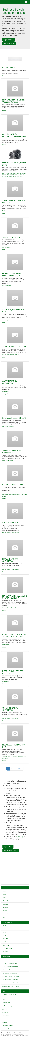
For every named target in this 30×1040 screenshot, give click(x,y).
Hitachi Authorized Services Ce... (10, 979)
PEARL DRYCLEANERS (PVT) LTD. (12, 672)
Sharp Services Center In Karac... (10, 966)
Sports (4, 932)
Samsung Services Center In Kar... (11, 976)
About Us (4, 1009)
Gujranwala (5, 914)
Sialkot (4, 897)
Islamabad (5, 901)
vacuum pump (16, 173)
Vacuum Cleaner (6, 354)
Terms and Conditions (7, 1019)
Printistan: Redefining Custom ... (10, 963)
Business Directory (7, 1006)
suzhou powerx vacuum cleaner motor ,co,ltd (12, 274)
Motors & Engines (6, 285)
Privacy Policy (5, 1015)
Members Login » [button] (9, 43)
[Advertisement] (15, 868)
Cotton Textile (5, 945)
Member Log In (6, 1002)
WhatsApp (19, 837)
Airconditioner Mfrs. (15, 756)
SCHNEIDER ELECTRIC (13, 485)
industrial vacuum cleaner (8, 176)
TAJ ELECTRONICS (11, 237)
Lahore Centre (8, 67)
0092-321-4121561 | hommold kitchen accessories (14, 135)
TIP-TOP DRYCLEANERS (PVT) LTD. (13, 201)
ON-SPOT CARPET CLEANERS (10, 709)
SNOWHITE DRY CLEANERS (9, 382)
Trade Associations (7, 948)
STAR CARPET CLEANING (14, 346)
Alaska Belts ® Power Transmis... (10, 986)
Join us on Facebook (7, 1025)
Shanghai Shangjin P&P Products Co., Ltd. (12, 451)
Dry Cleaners (5, 210)
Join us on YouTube (7, 1029)
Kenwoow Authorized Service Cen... (11, 983)
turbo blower (21, 174)
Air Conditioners (6, 756)
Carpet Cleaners (15, 354)
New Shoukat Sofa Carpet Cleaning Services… (13, 101)
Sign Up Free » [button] (8, 40)
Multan (4, 917)
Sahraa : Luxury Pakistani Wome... (11, 960)
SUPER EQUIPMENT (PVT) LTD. (14, 311)
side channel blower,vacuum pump (14, 164)
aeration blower (19, 176)
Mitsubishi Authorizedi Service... (10, 969)
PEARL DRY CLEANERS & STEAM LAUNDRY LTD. (14, 635)
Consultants (5, 951)
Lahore (4, 75)
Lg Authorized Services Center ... (10, 973)
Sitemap (4, 1022)
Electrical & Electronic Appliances (10, 493)
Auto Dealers (5, 942)
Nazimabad (5, 910)
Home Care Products (7, 460)
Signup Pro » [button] (8, 847)
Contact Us (5, 1012)
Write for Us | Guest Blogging (9, 994)
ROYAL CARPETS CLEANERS (10, 560)
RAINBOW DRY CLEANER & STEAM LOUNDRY (14, 597)
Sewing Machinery (6, 247)
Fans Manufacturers (10, 426)
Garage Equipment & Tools (9, 320)
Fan (3, 426)
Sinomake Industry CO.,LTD (14, 418)
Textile (4, 925)
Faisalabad (5, 904)
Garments (4, 928)
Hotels (4, 935)
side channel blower (7, 173)
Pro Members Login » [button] (11, 850)
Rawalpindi (5, 394)
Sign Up (4, 999)
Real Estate (5, 938)
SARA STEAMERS (10, 523)
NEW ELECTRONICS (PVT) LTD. (14, 746)
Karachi (4, 213)
